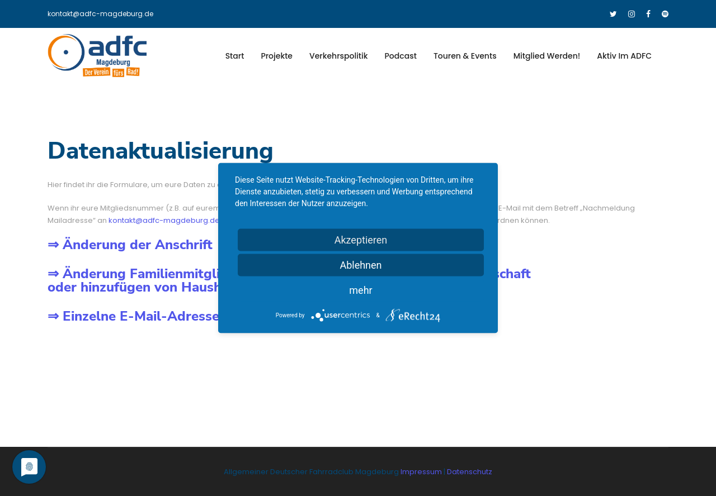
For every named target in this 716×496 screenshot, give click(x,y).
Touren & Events (465, 55)
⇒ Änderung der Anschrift (130, 245)
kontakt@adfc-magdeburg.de (100, 13)
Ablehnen (360, 265)
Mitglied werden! (547, 55)
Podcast (401, 55)
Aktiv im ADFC (624, 55)
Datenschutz (469, 471)
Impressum (422, 471)
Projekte (277, 55)
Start (234, 55)
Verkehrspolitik (338, 55)
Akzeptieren (361, 240)
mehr (360, 290)
